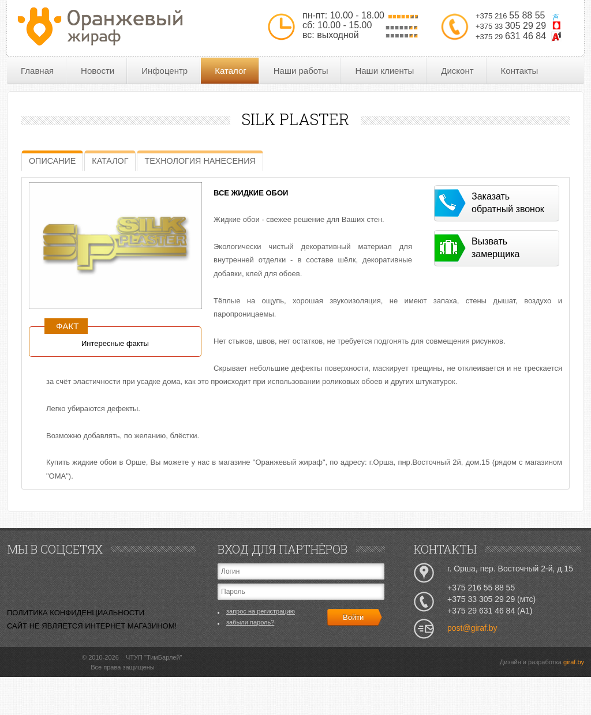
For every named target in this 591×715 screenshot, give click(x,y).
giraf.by (573, 661)
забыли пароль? (250, 622)
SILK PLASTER (295, 119)
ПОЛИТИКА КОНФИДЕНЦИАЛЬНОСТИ (75, 612)
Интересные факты (115, 343)
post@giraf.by (472, 628)
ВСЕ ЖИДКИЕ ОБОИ (251, 193)
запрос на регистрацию (260, 611)
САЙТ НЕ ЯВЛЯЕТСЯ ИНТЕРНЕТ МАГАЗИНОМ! (92, 626)
